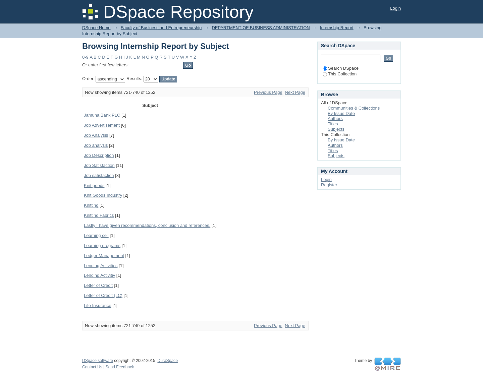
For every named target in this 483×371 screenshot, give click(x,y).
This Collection (340, 73)
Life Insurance (97, 305)
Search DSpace (341, 68)
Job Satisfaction (99, 165)
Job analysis (96, 145)
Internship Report (337, 27)
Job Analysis (96, 135)
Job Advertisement (102, 125)
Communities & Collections (354, 108)
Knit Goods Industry (103, 195)
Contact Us (92, 367)
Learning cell (96, 235)
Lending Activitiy (99, 275)
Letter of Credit (98, 285)
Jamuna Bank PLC (102, 115)
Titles (333, 123)
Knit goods (94, 185)
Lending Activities (100, 265)
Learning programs (102, 245)
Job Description (99, 155)
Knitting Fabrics (99, 215)
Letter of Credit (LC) (103, 295)
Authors (335, 118)
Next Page (295, 92)
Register (329, 184)
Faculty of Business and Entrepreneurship (161, 27)
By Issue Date (341, 113)
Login (395, 8)
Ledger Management (104, 255)
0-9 (85, 57)
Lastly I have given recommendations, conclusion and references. (147, 225)
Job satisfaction (99, 175)
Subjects (336, 129)
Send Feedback (120, 367)
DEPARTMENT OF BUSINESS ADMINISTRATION (261, 27)
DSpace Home (96, 27)
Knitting (91, 205)
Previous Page (268, 92)
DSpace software (97, 360)
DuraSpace (167, 360)
